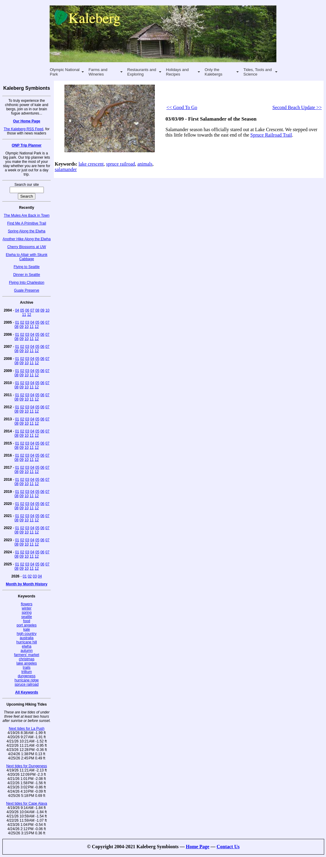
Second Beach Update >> (297, 107)
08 (37, 310)
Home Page (197, 846)
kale (26, 629)
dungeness (27, 676)
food (26, 621)
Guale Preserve (26, 290)
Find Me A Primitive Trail (26, 223)
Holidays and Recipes (177, 71)
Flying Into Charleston (26, 282)
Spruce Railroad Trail (271, 134)
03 (27, 322)
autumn (27, 650)
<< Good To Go (181, 107)
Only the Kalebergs (214, 71)
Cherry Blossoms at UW (26, 247)
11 (24, 314)
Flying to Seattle (27, 267)
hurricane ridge (27, 680)
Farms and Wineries (98, 71)
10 (47, 310)
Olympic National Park (65, 71)
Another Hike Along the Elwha (27, 239)
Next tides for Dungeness (26, 766)
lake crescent (91, 164)
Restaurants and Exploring (141, 71)
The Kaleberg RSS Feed (23, 129)
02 (22, 322)
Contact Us (228, 846)
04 (17, 310)
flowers (26, 604)
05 (22, 310)
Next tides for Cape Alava (26, 803)
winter (26, 608)
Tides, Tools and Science (257, 71)
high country (26, 634)
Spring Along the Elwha (26, 231)
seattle (26, 617)
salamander (66, 169)
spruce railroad (26, 684)
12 (29, 314)
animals (144, 164)
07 (32, 310)
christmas (26, 659)
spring (27, 612)
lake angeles (26, 663)
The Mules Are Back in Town (26, 215)
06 (27, 310)
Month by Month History (26, 584)
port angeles (27, 625)
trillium (26, 672)
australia (26, 638)
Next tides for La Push (26, 728)
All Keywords (26, 692)
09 (42, 310)
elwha (26, 646)
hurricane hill (26, 642)
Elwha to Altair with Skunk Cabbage (26, 257)
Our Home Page (26, 121)
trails (26, 667)
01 (17, 322)
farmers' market (26, 655)
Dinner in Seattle (26, 275)
